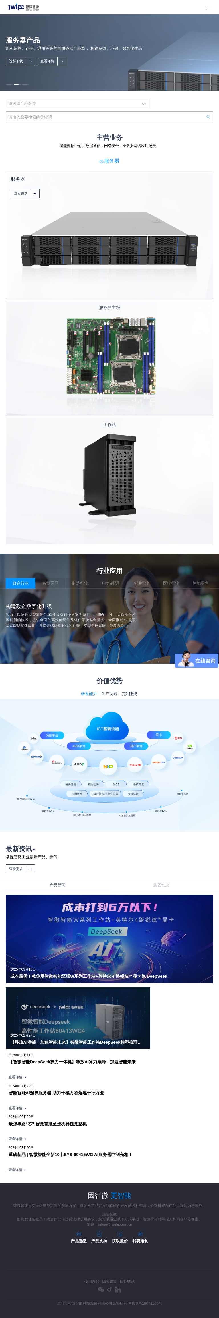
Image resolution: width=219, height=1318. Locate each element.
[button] (9, 84)
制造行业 (80, 583)
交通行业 (141, 583)
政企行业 (21, 583)
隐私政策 (109, 1281)
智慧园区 (50, 583)
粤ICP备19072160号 (145, 1303)
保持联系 (127, 1281)
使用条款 (91, 1281)
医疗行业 (171, 583)
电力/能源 (110, 583)
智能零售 (201, 583)
